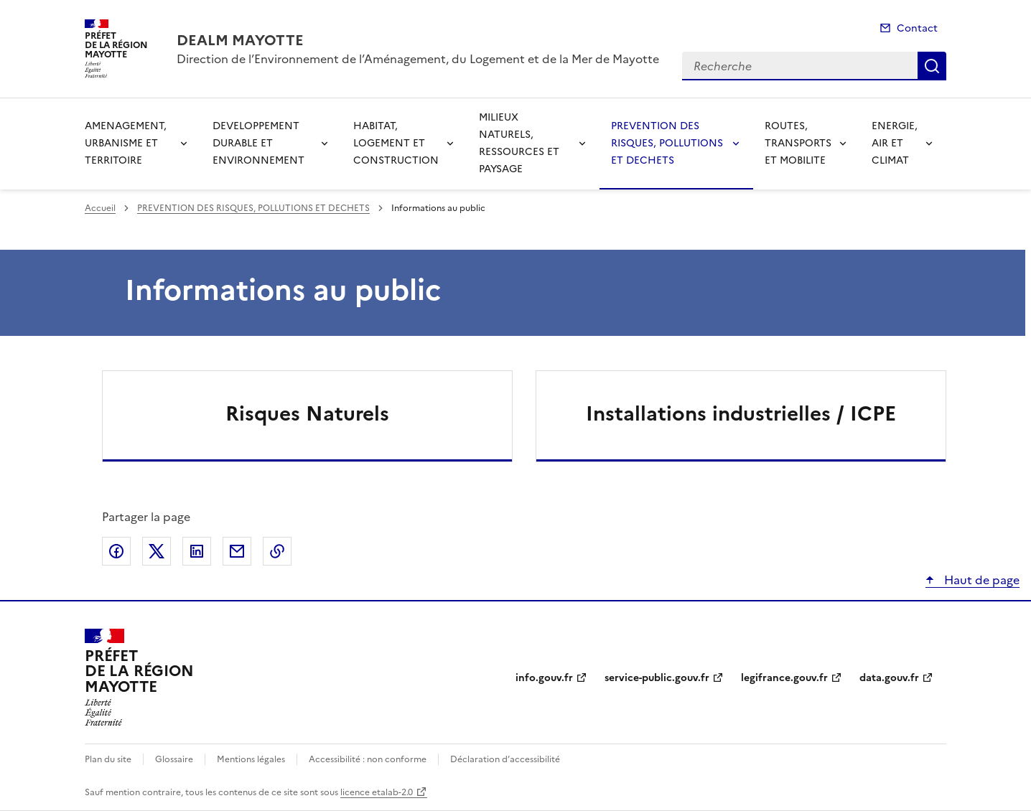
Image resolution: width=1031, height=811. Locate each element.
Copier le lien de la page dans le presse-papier (277, 551)
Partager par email (237, 551)
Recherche (932, 66)
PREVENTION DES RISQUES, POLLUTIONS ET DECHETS (667, 143)
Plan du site (108, 759)
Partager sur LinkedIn (196, 551)
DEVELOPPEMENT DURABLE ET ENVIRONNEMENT (258, 143)
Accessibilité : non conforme (367, 759)
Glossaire (174, 759)
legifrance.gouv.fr (784, 677)
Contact (917, 28)
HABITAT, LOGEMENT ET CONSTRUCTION (396, 143)
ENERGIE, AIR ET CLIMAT (895, 143)
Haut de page (980, 580)
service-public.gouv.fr (657, 677)
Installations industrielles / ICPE (741, 413)
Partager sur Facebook (116, 551)
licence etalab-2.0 (376, 792)
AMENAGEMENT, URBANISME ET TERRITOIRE (126, 143)
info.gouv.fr (544, 677)
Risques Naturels (307, 413)
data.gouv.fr (889, 677)
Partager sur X (156, 551)
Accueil (100, 208)
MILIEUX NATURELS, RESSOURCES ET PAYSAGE (519, 143)
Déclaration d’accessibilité (505, 759)
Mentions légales (251, 759)
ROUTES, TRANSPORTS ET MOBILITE (798, 143)
